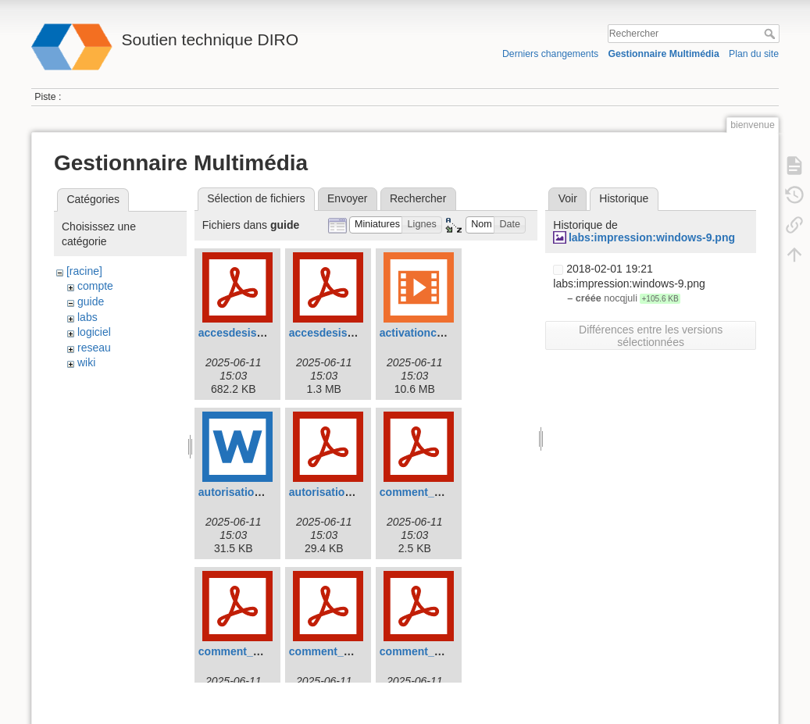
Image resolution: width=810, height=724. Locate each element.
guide (90, 301)
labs (87, 317)
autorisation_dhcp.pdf (346, 492)
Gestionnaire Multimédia (663, 53)
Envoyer (347, 198)
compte (95, 286)
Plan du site (754, 53)
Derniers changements (550, 53)
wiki (86, 362)
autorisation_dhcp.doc (257, 492)
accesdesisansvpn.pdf (256, 332)
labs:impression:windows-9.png (652, 237)
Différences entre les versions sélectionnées (651, 335)
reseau (94, 347)
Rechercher (771, 33)
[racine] (84, 271)
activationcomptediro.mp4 (448, 332)
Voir (567, 198)
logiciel (94, 332)
